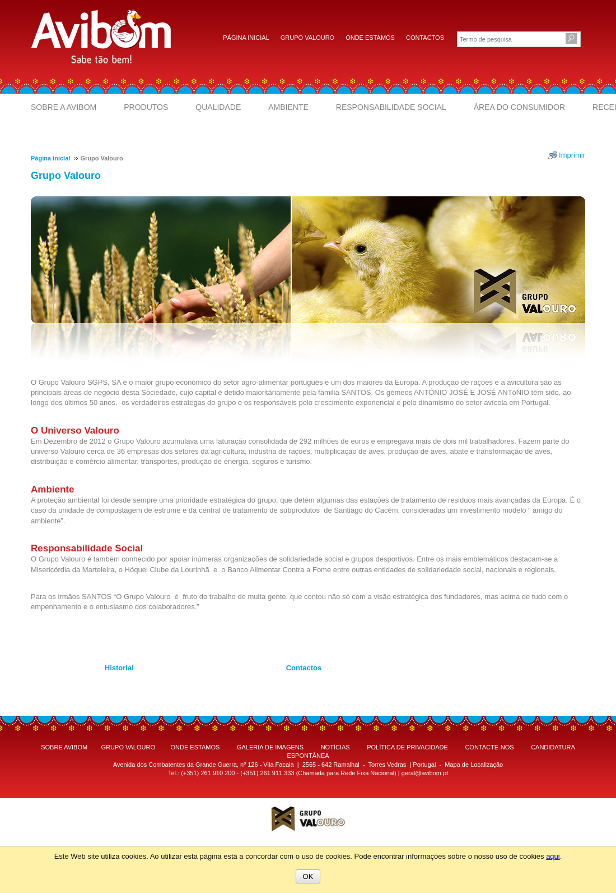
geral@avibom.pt (425, 773)
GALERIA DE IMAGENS (270, 747)
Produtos (146, 107)
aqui (553, 856)
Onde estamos (370, 37)
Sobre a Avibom (63, 107)
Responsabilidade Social (391, 107)
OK (308, 876)
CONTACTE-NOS (489, 747)
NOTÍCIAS (335, 747)
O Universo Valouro (75, 430)
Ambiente (288, 107)
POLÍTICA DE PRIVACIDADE (407, 747)
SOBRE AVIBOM (64, 747)
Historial (119, 668)
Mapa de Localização (474, 764)
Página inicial (246, 37)
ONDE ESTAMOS (195, 747)
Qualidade (218, 107)
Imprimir (572, 155)
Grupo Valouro (307, 37)
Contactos (425, 37)
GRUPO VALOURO (128, 747)
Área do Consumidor (519, 107)
